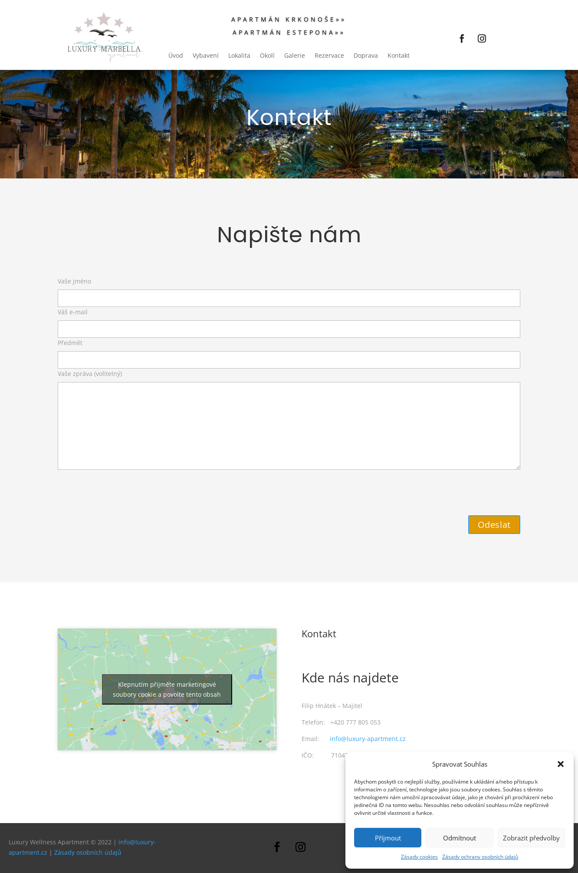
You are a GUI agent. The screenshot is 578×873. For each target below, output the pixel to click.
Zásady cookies (419, 856)
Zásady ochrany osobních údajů (480, 856)
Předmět (289, 351)
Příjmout (388, 837)
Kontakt (399, 56)
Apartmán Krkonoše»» (288, 19)
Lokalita (239, 56)
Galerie (294, 56)
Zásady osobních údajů (88, 852)
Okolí (267, 56)
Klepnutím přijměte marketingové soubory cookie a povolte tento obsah (167, 689)
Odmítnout (459, 837)
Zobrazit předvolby (531, 837)
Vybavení (206, 56)
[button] (560, 764)
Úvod (175, 56)
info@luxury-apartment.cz (368, 739)
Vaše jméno (289, 289)
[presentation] (124, 490)
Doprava (366, 56)
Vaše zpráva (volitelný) (289, 420)
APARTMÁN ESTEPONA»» (289, 33)
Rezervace (329, 56)
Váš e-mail (289, 320)
